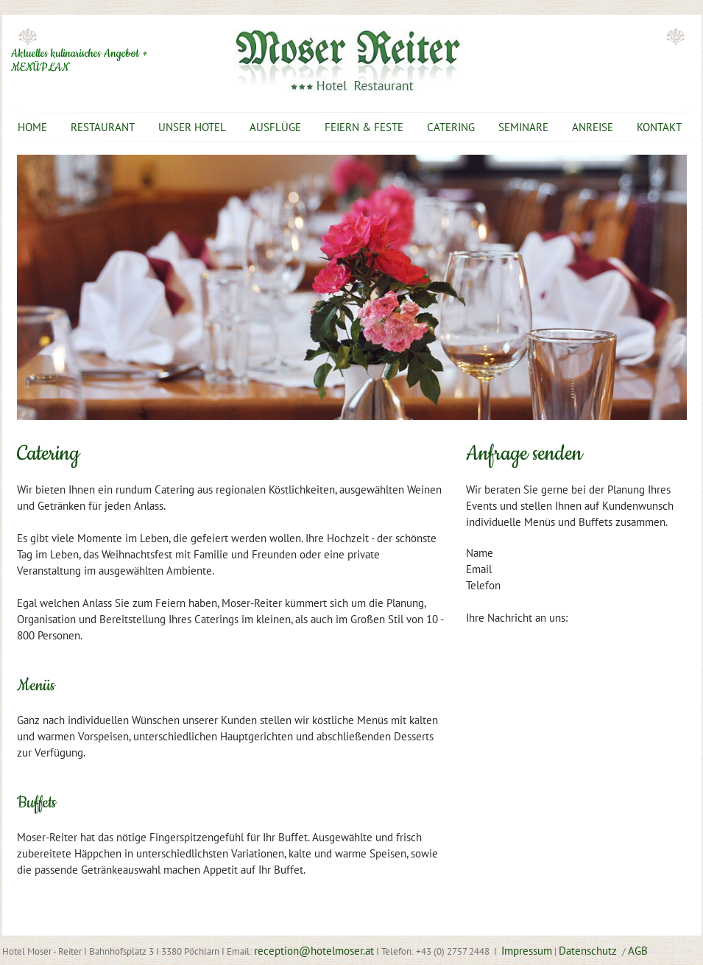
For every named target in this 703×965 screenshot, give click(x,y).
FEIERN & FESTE (364, 127)
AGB (638, 951)
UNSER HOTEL (192, 127)
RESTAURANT (103, 127)
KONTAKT (659, 127)
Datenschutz (589, 951)
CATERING (451, 127)
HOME (32, 127)
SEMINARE (523, 127)
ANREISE (592, 127)
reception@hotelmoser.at (314, 951)
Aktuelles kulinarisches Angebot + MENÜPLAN (79, 60)
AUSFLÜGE (275, 127)
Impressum (526, 951)
